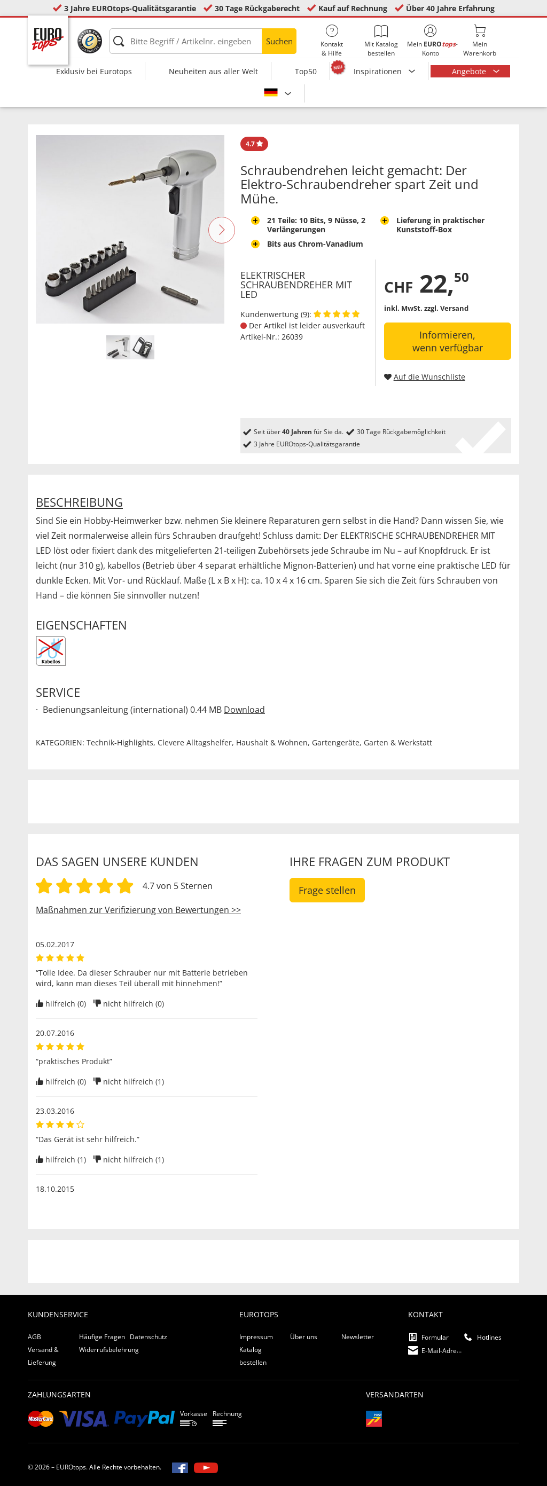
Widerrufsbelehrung (109, 1349)
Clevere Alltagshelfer (195, 742)
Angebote (470, 71)
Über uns (303, 1336)
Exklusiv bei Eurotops (94, 71)
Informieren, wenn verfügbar (447, 341)
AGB (34, 1336)
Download (244, 710)
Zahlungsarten (59, 1394)
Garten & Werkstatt (398, 742)
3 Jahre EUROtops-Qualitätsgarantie (130, 8)
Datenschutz (148, 1336)
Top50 (306, 71)
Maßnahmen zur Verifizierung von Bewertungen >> (138, 910)
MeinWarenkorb (479, 41)
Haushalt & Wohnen (272, 742)
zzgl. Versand (446, 308)
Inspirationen (379, 71)
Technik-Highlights (120, 742)
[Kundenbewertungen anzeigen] (337, 314)
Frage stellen (327, 890)
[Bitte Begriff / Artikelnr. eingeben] (203, 41)
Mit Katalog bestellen (380, 41)
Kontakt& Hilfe (331, 41)
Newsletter (357, 1336)
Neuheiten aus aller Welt (213, 71)
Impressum (256, 1336)
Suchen (279, 41)
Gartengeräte (336, 742)
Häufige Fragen (102, 1336)
